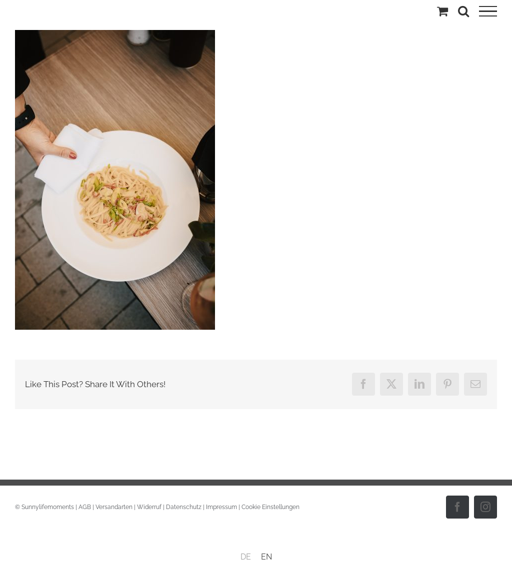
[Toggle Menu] (488, 11)
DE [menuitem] (245, 557)
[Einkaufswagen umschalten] (442, 11)
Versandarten (114, 507)
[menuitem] (246, 557)
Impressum (221, 507)
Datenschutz (184, 507)
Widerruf (149, 507)
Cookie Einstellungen (271, 507)
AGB (84, 507)
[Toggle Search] (463, 11)
